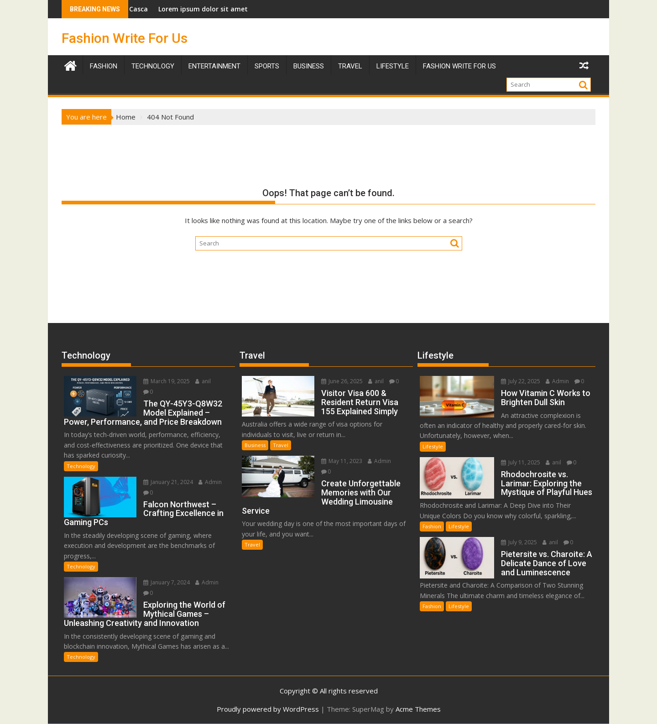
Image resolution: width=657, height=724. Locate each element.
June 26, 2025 (342, 381)
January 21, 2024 (168, 482)
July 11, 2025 (520, 462)
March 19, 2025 (166, 381)
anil (203, 381)
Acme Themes (418, 709)
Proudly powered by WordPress (268, 709)
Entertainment (214, 66)
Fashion (103, 66)
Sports (267, 66)
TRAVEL (350, 66)
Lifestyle (392, 66)
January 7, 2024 (166, 582)
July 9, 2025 (519, 542)
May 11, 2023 (341, 461)
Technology (152, 66)
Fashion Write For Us (125, 38)
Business (308, 66)
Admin (210, 482)
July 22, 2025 (520, 381)
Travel (280, 445)
